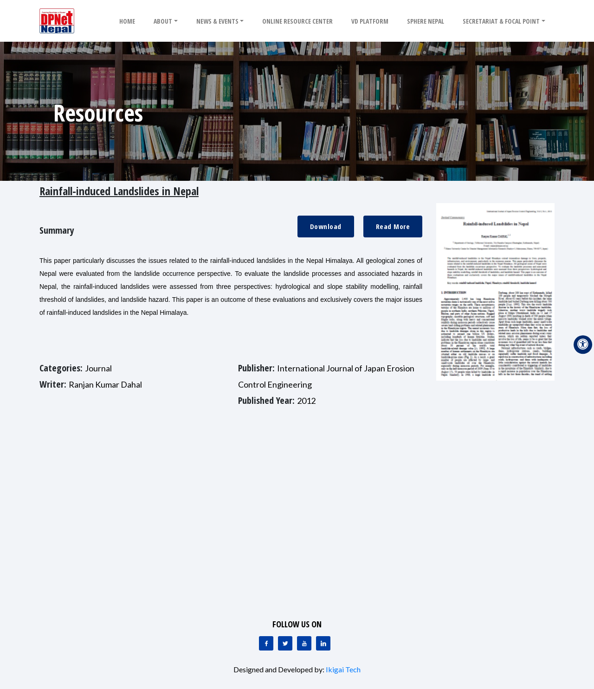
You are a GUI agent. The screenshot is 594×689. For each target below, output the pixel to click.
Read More (393, 226)
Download (326, 226)
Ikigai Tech (343, 669)
